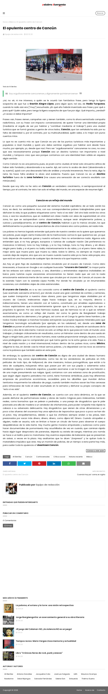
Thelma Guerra (88, 678)
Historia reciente (76, 457)
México (12, 22)
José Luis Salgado (62, 674)
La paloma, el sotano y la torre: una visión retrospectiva (45, 605)
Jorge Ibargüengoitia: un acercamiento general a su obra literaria (50, 617)
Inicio (5, 22)
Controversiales (43, 457)
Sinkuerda (73, 678)
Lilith (75, 674)
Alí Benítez (17, 457)
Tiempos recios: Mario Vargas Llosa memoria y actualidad (46, 641)
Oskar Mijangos (24, 678)
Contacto (101, 690)
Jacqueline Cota (43, 674)
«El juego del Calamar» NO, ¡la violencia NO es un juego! (44, 629)
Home (79, 690)
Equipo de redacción (14, 34)
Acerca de (89, 690)
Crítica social (59, 457)
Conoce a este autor (95, 451)
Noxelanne (8, 678)
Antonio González (24, 674)
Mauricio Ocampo (89, 674)
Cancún (28, 457)
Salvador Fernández (43, 678)
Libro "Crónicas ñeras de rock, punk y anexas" (39, 653)
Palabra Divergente (26, 690)
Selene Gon (60, 678)
